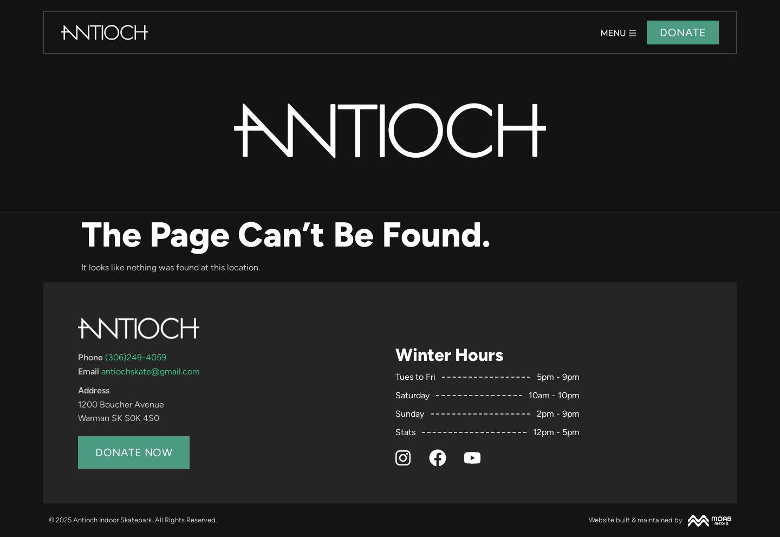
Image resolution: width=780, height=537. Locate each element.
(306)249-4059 (135, 357)
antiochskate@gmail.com (150, 371)
